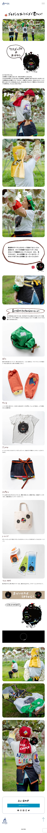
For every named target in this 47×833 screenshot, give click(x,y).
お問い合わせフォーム (23, 805)
